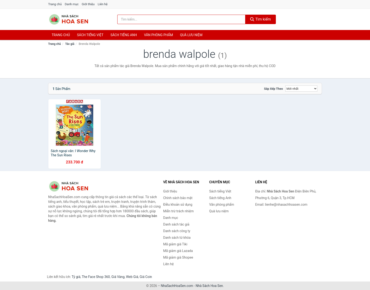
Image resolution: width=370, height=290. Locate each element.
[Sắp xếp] (301, 88)
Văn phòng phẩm (158, 35)
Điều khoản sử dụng (178, 204)
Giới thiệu (88, 4)
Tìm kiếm (260, 19)
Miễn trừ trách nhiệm (178, 211)
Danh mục (72, 4)
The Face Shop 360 (96, 277)
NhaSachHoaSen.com (177, 286)
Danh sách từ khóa (177, 237)
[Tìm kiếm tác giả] (181, 19)
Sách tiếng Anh (220, 198)
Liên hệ (103, 4)
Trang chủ (55, 4)
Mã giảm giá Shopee (178, 257)
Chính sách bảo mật (178, 198)
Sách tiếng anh (123, 35)
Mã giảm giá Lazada (178, 251)
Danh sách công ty (176, 231)
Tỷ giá (76, 277)
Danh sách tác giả (176, 224)
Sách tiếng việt (90, 35)
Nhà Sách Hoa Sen (209, 286)
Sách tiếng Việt (220, 191)
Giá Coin (146, 277)
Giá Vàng (118, 277)
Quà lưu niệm (191, 35)
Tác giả (69, 44)
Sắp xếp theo (273, 88)
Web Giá (132, 277)
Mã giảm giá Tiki (175, 244)
